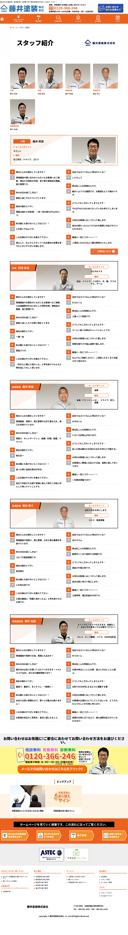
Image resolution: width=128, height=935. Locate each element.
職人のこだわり (73, 879)
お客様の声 (58, 19)
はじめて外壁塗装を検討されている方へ (15, 877)
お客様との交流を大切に (76, 876)
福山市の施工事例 (42, 888)
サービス (78, 18)
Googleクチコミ (107, 895)
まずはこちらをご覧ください (18, 18)
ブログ (118, 18)
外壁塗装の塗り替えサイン (77, 882)
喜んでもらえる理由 (10, 881)
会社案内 (98, 18)
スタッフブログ (106, 893)
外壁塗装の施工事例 (42, 876)
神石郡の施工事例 (42, 885)
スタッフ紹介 (105, 879)
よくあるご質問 (106, 882)
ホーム (15, 27)
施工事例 (39, 19)
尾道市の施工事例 (42, 882)
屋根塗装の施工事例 (42, 879)
